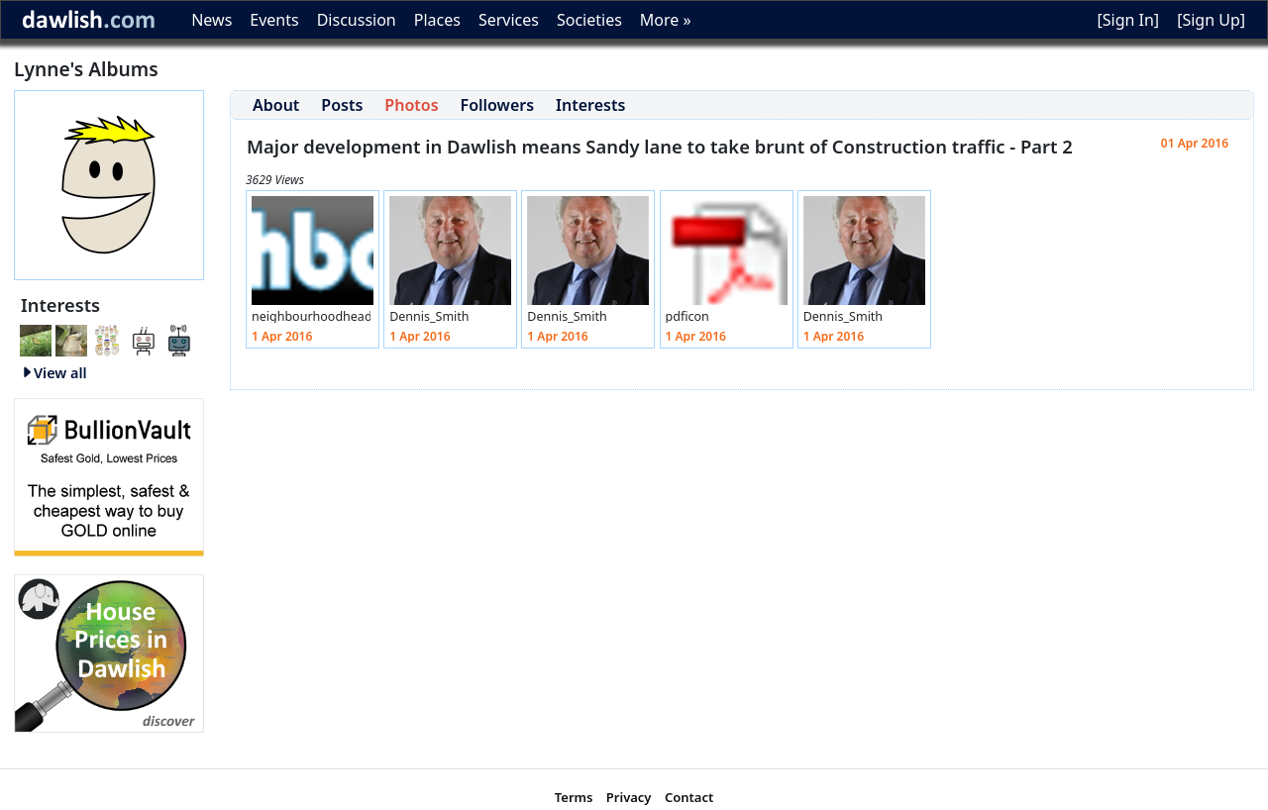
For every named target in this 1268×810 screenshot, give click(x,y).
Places (437, 20)
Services (508, 20)
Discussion (356, 20)
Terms (574, 797)
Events (274, 20)
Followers (498, 105)
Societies (589, 20)
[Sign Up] (1211, 20)
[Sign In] (1128, 20)
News (211, 20)
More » (665, 20)
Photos (411, 105)
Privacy (629, 797)
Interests (590, 105)
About (276, 105)
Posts (342, 105)
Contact (689, 797)
